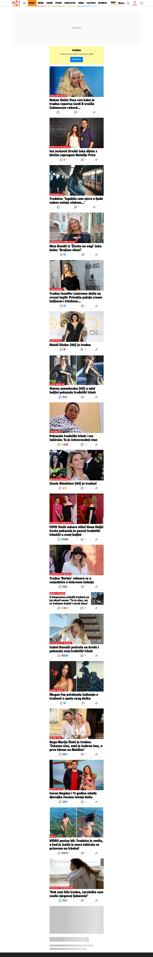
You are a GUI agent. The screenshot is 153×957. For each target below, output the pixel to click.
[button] (128, 3)
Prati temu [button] (76, 59)
